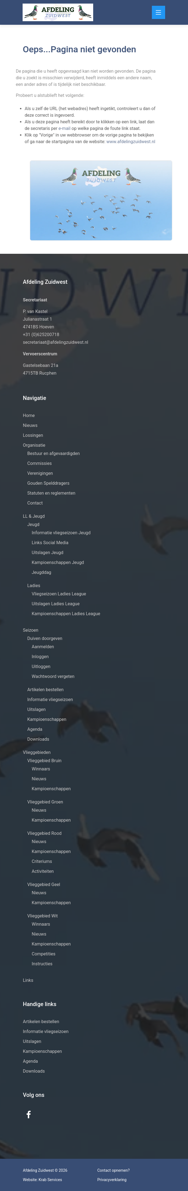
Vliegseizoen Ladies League (59, 593)
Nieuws (30, 425)
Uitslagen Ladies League (56, 603)
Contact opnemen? (113, 1170)
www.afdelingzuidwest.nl (120, 141)
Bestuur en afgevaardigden (53, 453)
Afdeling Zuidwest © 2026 (45, 1170)
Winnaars (41, 769)
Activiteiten (43, 871)
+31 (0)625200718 (41, 334)
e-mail (54, 128)
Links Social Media (50, 542)
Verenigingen (40, 473)
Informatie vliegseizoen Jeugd (61, 532)
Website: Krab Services (42, 1180)
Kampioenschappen (46, 719)
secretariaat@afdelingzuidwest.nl (55, 342)
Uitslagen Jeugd (47, 552)
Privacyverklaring (112, 1180)
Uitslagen (36, 709)
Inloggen (40, 656)
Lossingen (33, 435)
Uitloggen (41, 666)
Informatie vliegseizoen (50, 699)
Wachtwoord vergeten (53, 676)
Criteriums (42, 861)
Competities (43, 953)
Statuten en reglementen (51, 493)
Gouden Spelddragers (48, 483)
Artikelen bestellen (45, 689)
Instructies (42, 963)
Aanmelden (43, 646)
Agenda (34, 729)
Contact (35, 503)
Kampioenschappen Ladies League (66, 613)
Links (28, 980)
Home (29, 415)
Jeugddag (41, 572)
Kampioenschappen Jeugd (58, 562)
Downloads (38, 739)
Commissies (39, 463)
